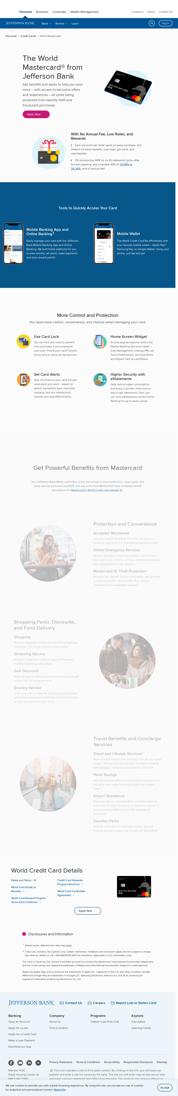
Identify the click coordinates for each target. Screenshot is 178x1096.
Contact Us (165, 12)
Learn (75, 24)
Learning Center (141, 1028)
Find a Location (58, 1028)
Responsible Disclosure (138, 1062)
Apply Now (34, 114)
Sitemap (162, 1062)
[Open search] (152, 23)
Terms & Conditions (88, 1062)
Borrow (59, 24)
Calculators (138, 1022)
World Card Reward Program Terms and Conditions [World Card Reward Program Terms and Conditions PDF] (28, 900)
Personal (25, 11)
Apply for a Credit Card (22, 1034)
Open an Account (19, 1022)
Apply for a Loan (18, 1028)
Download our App (19, 1047)
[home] (20, 23)
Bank (45, 24)
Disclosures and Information (50, 934)
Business (42, 11)
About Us (55, 1022)
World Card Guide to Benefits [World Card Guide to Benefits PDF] (23, 889)
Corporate (59, 11)
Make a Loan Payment (21, 1040)
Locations (137, 12)
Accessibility (112, 1062)
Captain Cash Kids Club (105, 1022)
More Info (60, 1090)
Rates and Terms (21, 880)
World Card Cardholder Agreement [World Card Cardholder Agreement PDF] (71, 893)
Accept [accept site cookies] (164, 1088)
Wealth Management (84, 11)
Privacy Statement (60, 1062)
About (151, 12)
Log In (165, 23)
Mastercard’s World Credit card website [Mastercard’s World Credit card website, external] (95, 499)
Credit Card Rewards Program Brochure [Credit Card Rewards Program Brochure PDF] (70, 882)
